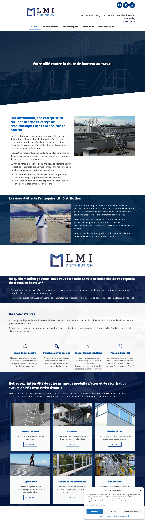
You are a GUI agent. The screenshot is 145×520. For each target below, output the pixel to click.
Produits (88, 26)
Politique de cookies (104, 516)
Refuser (113, 511)
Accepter (95, 511)
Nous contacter (106, 26)
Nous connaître (50, 26)
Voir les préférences (132, 511)
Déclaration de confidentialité (121, 516)
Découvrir (30, 444)
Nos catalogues (70, 26)
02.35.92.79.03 (128, 21)
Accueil (34, 26)
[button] (140, 490)
